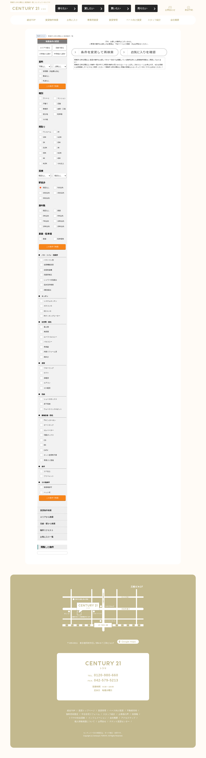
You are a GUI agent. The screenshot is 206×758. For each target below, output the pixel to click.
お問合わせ (170, 10)
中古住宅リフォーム (91, 714)
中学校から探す (59, 54)
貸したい (89, 8)
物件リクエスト (46, 530)
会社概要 (174, 20)
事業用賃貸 (92, 20)
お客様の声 (124, 714)
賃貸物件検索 (51, 20)
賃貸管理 (113, 20)
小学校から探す (45, 54)
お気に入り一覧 (46, 537)
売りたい (142, 8)
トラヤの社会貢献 (77, 718)
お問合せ (102, 721)
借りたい (62, 8)
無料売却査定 (72, 714)
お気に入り (72, 20)
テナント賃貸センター (119, 721)
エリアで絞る (45, 48)
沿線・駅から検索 (47, 524)
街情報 (135, 714)
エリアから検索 (46, 517)
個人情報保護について (84, 721)
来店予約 (189, 10)
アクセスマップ (128, 718)
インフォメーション (97, 718)
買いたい (116, 8)
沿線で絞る (60, 48)
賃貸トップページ (87, 710)
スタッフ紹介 (154, 20)
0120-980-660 (103, 675)
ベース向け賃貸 (133, 20)
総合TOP (31, 20)
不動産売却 (132, 710)
